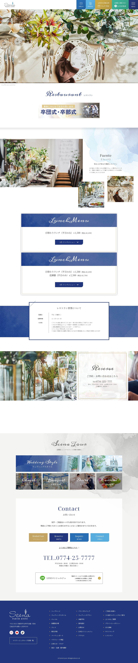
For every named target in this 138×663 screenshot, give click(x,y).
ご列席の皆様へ (110, 611)
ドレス (53, 627)
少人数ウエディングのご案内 (115, 615)
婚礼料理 (54, 631)
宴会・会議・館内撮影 (58, 648)
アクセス (81, 635)
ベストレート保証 (57, 640)
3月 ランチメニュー (69, 242)
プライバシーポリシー (112, 623)
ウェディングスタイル (58, 615)
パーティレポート (57, 635)
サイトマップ (109, 631)
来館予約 (81, 619)
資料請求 (81, 623)
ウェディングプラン (85, 615)
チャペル (54, 619)
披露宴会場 (55, 623)
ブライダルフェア (84, 611)
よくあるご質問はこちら (68, 547)
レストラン (109, 635)
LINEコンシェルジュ (85, 631)
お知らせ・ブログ (57, 644)
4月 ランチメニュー (69, 284)
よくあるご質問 (110, 619)
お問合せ (81, 627)
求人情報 (108, 627)
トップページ (55, 611)
